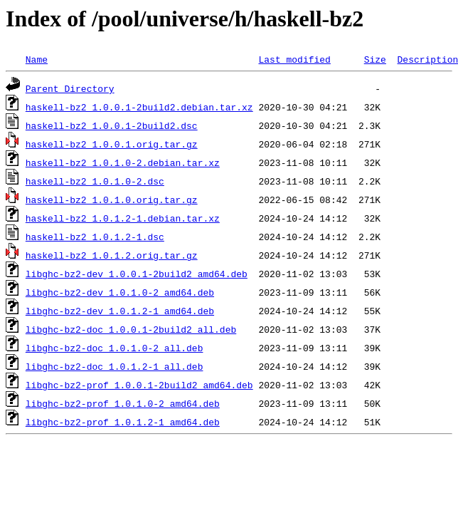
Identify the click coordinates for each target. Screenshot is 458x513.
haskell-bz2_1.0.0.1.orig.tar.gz (112, 144)
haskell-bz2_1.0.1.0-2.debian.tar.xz (123, 162)
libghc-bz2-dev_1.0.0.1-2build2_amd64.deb (136, 273)
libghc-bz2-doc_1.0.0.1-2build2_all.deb (131, 329)
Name (37, 59)
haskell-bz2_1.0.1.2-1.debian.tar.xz (123, 218)
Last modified (294, 59)
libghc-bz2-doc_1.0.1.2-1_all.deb (114, 366)
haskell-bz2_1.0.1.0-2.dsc (95, 181)
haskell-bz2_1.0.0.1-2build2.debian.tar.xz (139, 106)
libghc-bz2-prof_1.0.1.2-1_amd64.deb (123, 421)
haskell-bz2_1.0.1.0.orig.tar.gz (112, 199)
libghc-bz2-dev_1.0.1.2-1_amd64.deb (120, 310)
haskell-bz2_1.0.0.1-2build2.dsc (112, 125)
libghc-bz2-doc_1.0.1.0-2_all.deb (114, 347)
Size (375, 59)
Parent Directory (70, 88)
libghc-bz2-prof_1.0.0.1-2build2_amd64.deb (139, 384)
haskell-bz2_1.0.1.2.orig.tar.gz (112, 255)
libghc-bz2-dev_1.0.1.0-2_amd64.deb (120, 292)
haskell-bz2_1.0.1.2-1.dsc (95, 236)
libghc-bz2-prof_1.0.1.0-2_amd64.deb (123, 403)
